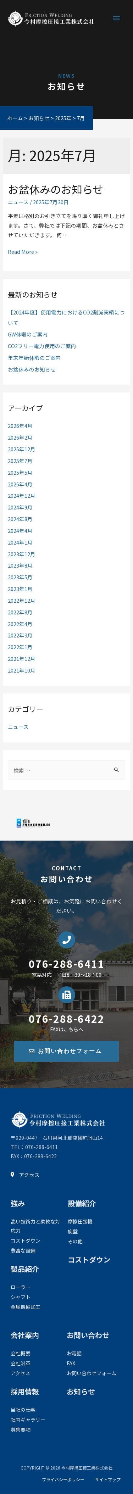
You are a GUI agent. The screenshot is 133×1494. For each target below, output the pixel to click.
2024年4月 (20, 530)
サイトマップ (108, 1479)
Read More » (23, 251)
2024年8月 (20, 519)
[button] (66, 1051)
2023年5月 (20, 577)
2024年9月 (20, 507)
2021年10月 (21, 670)
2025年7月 (20, 460)
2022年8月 (20, 612)
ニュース (18, 202)
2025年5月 (20, 472)
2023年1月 (20, 588)
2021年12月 (21, 658)
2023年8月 (20, 565)
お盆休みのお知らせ (55, 189)
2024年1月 (20, 542)
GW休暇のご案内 (28, 334)
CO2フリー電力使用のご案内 (42, 346)
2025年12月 (21, 449)
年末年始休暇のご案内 (34, 357)
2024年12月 (21, 495)
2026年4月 (20, 425)
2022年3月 (20, 635)
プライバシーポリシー (63, 1479)
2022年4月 (20, 624)
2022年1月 (20, 647)
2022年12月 (21, 600)
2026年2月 (20, 437)
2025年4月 (20, 484)
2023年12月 (21, 554)
